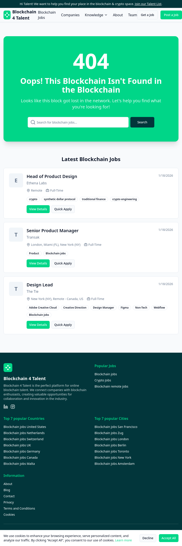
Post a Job (171, 15)
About (118, 15)
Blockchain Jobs (47, 15)
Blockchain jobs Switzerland (24, 439)
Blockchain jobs (106, 374)
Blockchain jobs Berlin (110, 445)
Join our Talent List (148, 4)
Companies (70, 15)
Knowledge (96, 15)
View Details (38, 209)
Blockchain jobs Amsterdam (115, 464)
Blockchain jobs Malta (19, 464)
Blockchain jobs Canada (21, 457)
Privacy (9, 502)
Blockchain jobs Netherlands (24, 433)
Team (132, 15)
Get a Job (147, 15)
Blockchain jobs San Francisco (116, 427)
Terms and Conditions (19, 508)
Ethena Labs (37, 183)
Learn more (123, 540)
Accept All (169, 538)
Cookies (9, 514)
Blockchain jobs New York (113, 457)
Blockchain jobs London (112, 439)
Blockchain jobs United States (25, 427)
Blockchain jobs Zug (109, 433)
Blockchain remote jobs (111, 386)
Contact (9, 496)
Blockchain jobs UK (17, 445)
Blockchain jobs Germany (22, 451)
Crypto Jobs (103, 380)
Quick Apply (63, 209)
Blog (7, 490)
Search (142, 122)
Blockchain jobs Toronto (112, 451)
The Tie (32, 291)
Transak (33, 237)
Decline (147, 538)
